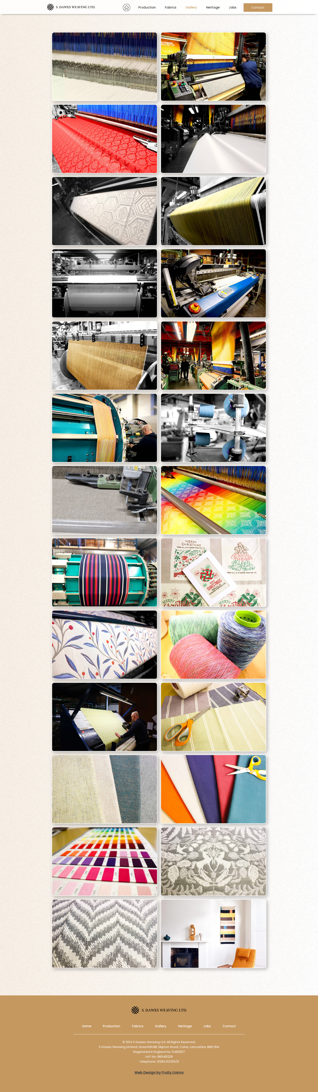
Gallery (191, 7)
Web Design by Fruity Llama (159, 1072)
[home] (71, 7)
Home (86, 1026)
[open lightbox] (213, 67)
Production (147, 7)
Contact (257, 7)
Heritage (213, 7)
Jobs (232, 7)
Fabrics (170, 7)
